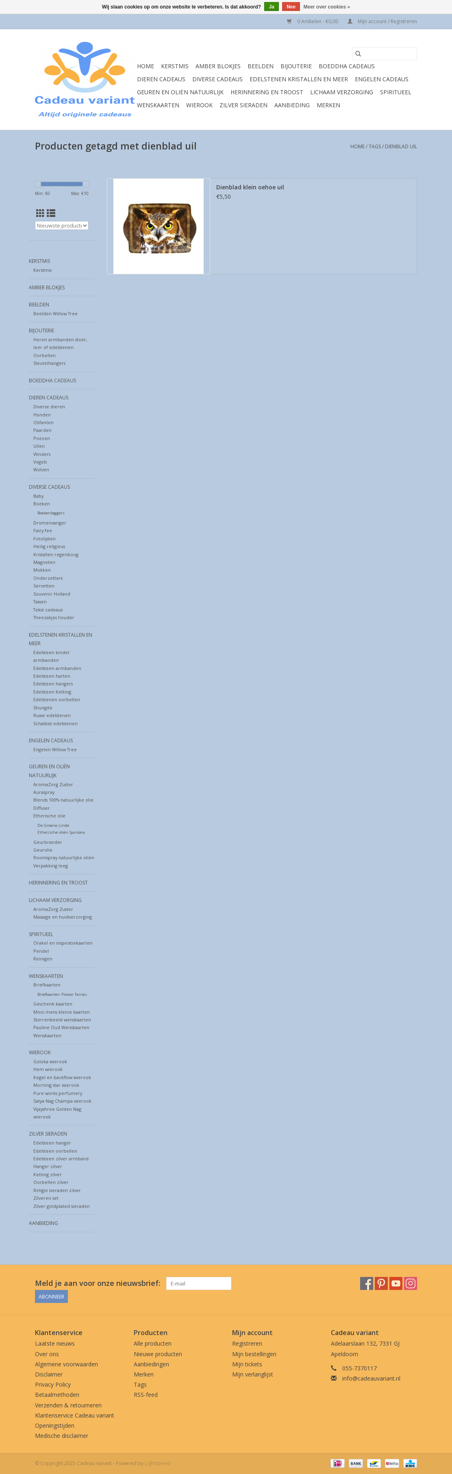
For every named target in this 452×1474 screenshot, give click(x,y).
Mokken (42, 570)
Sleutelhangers (49, 363)
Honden (42, 415)
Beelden (261, 66)
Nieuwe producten (158, 1354)
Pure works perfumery (57, 1093)
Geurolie (42, 850)
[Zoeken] (384, 53)
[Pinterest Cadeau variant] (381, 1283)
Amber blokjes (218, 66)
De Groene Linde (53, 825)
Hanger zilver (47, 1166)
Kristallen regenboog (55, 554)
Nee (291, 7)
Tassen (40, 601)
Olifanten (43, 422)
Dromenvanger (49, 523)
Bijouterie (296, 66)
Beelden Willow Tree (55, 313)
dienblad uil (401, 146)
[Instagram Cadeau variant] (410, 1283)
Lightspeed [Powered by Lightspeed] (157, 1463)
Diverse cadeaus (217, 79)
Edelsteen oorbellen (55, 1151)
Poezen (41, 438)
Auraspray (43, 792)
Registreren (247, 1343)
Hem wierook (48, 1069)
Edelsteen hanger (52, 1143)
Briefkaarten (47, 985)
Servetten (43, 586)
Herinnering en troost (266, 92)
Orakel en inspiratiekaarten (63, 943)
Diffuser (41, 808)
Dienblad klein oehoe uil (250, 187)
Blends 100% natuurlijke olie (63, 800)
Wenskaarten (158, 105)
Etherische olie (49, 816)
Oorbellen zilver (51, 1182)
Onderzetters (48, 578)
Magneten (44, 562)
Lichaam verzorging (341, 92)
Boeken (41, 504)
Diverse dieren (49, 406)
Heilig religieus (49, 546)
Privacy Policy (53, 1384)
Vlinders (41, 454)
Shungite (42, 707)
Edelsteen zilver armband (61, 1158)
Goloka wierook (50, 1061)
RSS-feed (146, 1394)
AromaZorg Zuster (53, 784)
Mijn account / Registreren (382, 21)
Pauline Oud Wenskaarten (61, 1027)
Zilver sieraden (243, 105)
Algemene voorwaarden (66, 1364)
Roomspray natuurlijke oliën (63, 857)
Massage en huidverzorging (62, 917)
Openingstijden (54, 1425)
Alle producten (153, 1343)
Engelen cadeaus (382, 79)
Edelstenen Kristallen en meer (299, 79)
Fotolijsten (44, 538)
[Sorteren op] (62, 225)
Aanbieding (292, 105)
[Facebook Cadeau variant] (366, 1283)
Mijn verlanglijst (252, 1374)
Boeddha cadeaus (347, 66)
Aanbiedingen (151, 1364)
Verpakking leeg (50, 866)
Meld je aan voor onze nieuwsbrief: (97, 1283)
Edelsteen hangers (53, 684)
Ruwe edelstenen (52, 715)
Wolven (41, 469)
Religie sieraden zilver (57, 1190)
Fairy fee (42, 530)
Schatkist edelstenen (55, 723)
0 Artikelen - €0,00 (313, 21)
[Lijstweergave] (51, 213)
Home (145, 66)
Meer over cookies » (327, 7)
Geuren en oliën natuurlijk (180, 92)
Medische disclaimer (61, 1435)
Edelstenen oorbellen (56, 699)
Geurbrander (47, 842)
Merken (328, 105)
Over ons (47, 1354)
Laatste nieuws (55, 1343)
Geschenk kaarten (52, 1004)
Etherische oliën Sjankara (61, 832)
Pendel (41, 951)
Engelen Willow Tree (55, 749)
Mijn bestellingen (254, 1354)
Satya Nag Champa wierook (62, 1101)
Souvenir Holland (51, 594)
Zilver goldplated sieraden (61, 1206)
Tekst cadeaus (48, 610)
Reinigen (42, 959)
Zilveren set (46, 1198)
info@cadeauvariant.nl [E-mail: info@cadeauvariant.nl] (371, 1378)
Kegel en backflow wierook (62, 1077)
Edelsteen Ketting (52, 692)
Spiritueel (395, 92)
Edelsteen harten (51, 676)
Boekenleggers (51, 513)
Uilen (39, 446)
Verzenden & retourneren (68, 1405)
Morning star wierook (56, 1085)
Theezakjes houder (53, 617)
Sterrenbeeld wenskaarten (62, 1020)
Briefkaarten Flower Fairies (62, 994)
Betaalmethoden (57, 1394)
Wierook (199, 105)
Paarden (42, 430)
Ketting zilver (47, 1174)
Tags (375, 146)
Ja (271, 7)
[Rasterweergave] (40, 213)
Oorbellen (44, 355)
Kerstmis (175, 66)
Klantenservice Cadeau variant (74, 1415)
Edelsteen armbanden (57, 668)
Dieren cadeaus (161, 79)
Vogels (40, 462)
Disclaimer (49, 1374)
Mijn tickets (247, 1364)
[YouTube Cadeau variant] (395, 1283)
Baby (38, 496)
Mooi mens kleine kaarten (61, 1012)
